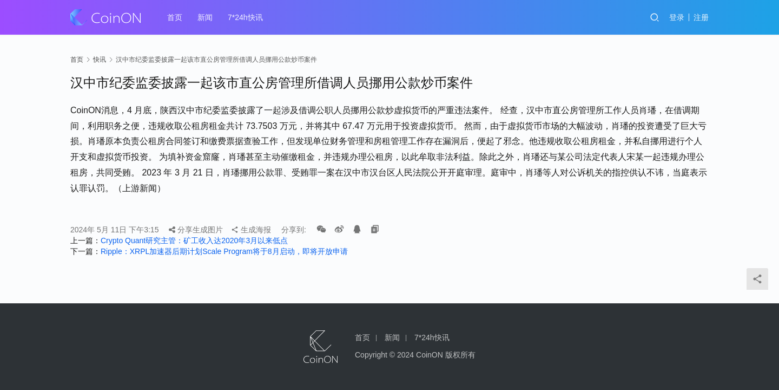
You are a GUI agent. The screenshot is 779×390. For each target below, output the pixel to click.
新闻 (205, 17)
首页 (174, 17)
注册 (701, 17)
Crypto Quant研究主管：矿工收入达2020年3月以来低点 (194, 240)
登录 (676, 17)
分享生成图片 (196, 229)
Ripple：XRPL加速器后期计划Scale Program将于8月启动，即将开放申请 (224, 251)
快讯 (99, 59)
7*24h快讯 (245, 17)
